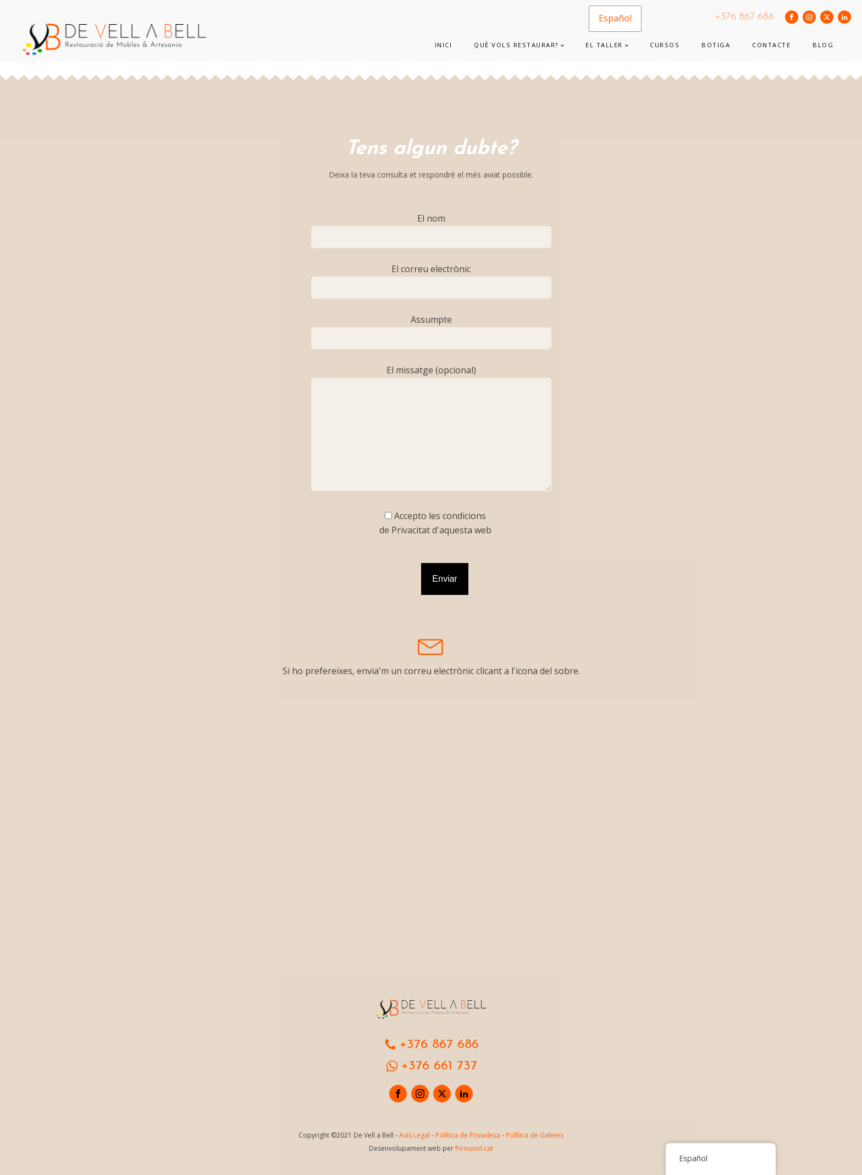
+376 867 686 (744, 17)
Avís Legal (414, 1135)
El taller (604, 45)
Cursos (664, 45)
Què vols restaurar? (516, 45)
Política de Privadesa (467, 1135)
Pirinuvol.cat (474, 1148)
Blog (823, 45)
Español (615, 18)
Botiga (715, 45)
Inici (443, 45)
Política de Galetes (534, 1135)
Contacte (771, 45)
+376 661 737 (439, 1066)
